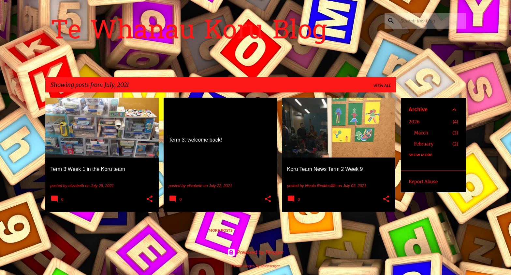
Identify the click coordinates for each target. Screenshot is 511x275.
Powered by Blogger (255, 252)
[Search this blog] (432, 21)
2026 (414, 122)
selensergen (271, 266)
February (423, 144)
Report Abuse (423, 182)
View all (382, 85)
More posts (220, 230)
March (421, 133)
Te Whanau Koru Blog (189, 32)
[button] (149, 199)
